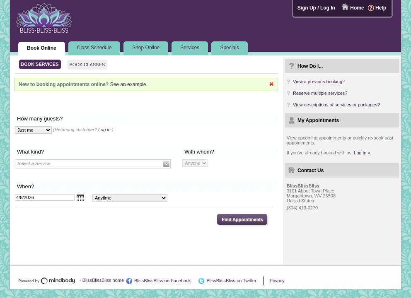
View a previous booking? (319, 81)
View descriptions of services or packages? (336, 104)
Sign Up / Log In (316, 8)
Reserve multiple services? (320, 93)
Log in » (362, 152)
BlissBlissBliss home (103, 280)
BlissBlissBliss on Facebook (162, 280)
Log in (104, 129)
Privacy (277, 280)
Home (357, 8)
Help (380, 8)
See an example (128, 84)
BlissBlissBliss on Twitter (231, 280)
